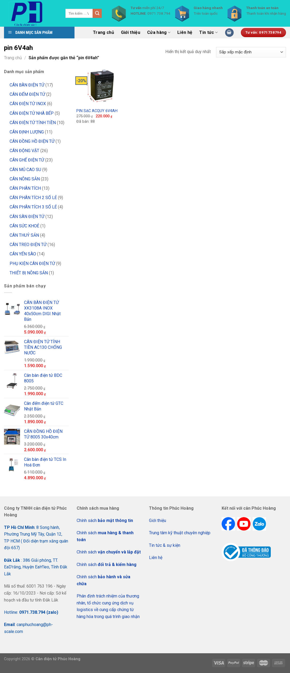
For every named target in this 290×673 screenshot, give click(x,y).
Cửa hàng (158, 32)
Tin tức (208, 32)
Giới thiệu (130, 32)
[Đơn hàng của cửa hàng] (251, 52)
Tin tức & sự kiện (164, 545)
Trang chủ (103, 32)
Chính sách (105, 520)
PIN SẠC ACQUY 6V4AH (96, 111)
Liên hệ (184, 32)
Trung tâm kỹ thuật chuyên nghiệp (179, 532)
